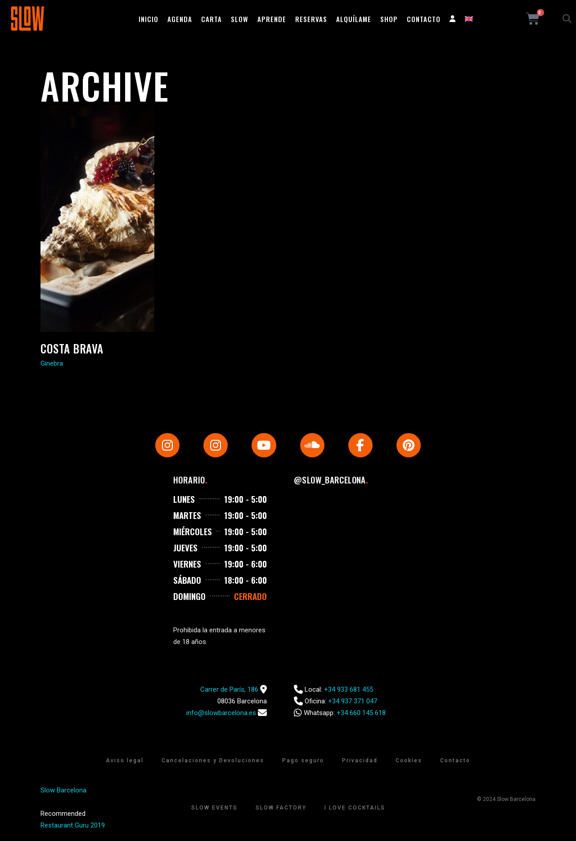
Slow (239, 19)
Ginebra (51, 363)
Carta (211, 19)
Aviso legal (125, 761)
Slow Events (214, 808)
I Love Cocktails (354, 808)
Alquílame (353, 19)
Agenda (179, 19)
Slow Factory (281, 808)
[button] (567, 19)
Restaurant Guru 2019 (72, 826)
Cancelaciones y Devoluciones (213, 761)
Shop (389, 19)
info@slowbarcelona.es (221, 714)
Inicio (148, 19)
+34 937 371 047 (352, 702)
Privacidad (360, 761)
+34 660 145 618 (361, 714)
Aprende (271, 19)
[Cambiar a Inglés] (468, 18)
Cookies (409, 761)
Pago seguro (303, 761)
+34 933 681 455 (348, 690)
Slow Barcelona (63, 791)
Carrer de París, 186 (229, 690)
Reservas (311, 19)
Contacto (424, 19)
